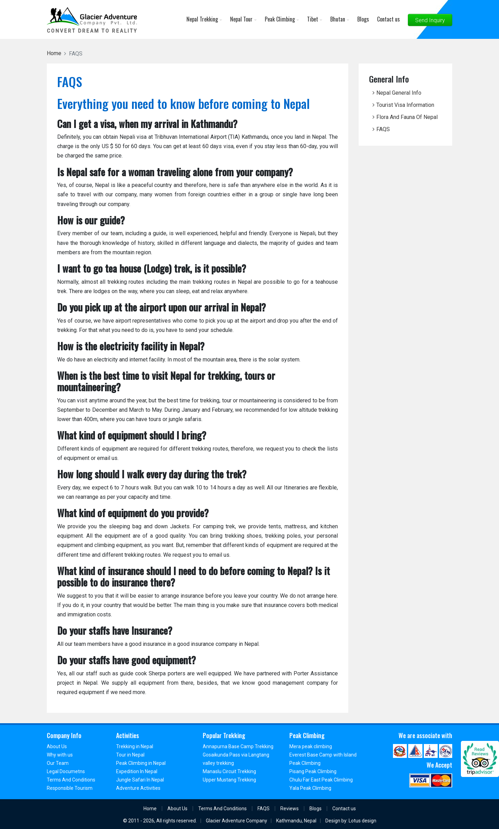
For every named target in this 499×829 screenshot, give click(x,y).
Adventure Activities (138, 788)
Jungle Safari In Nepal (140, 780)
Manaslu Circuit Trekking (229, 771)
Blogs (363, 19)
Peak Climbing (282, 19)
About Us (57, 746)
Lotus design (362, 820)
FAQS (383, 129)
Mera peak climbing (310, 746)
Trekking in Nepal (134, 746)
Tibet (314, 19)
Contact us (388, 19)
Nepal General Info (398, 92)
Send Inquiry (430, 20)
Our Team (58, 763)
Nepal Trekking (204, 19)
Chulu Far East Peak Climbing (321, 780)
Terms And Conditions (71, 780)
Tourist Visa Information (405, 105)
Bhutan (339, 19)
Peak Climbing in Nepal (141, 763)
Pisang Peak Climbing (312, 771)
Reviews (289, 808)
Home (150, 808)
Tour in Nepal (130, 755)
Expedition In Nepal (136, 771)
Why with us (60, 755)
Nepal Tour (243, 19)
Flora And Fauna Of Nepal (407, 117)
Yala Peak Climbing (310, 788)
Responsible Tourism (70, 788)
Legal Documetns (66, 771)
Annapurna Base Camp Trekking (238, 746)
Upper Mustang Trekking (229, 780)
